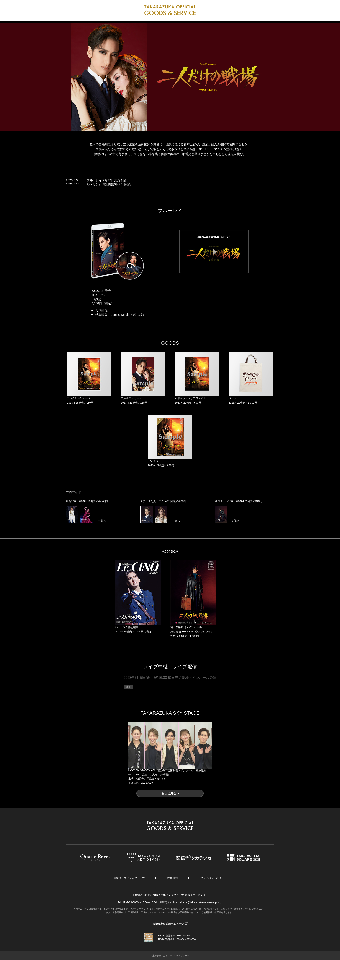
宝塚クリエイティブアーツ (129, 878)
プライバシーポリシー (213, 878)
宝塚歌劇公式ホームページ (168, 923)
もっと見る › (170, 793)
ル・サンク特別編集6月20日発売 (109, 184)
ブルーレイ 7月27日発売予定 (106, 180)
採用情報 (172, 878)
